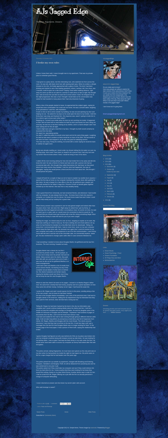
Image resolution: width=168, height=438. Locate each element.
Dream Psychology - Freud (113, 253)
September (110, 175)
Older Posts (92, 412)
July (108, 180)
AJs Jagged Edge (62, 11)
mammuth (94, 428)
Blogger (107, 428)
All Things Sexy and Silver (113, 258)
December (110, 166)
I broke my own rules (47, 62)
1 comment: (54, 403)
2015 (107, 159)
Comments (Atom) (50, 415)
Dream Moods (109, 251)
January (109, 196)
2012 (107, 200)
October (109, 169)
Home (66, 412)
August (109, 178)
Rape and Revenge (46, 406)
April (108, 188)
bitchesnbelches (110, 260)
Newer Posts (41, 412)
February (110, 194)
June (108, 183)
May (108, 186)
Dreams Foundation (111, 255)
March (109, 191)
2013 (107, 164)
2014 (107, 161)
